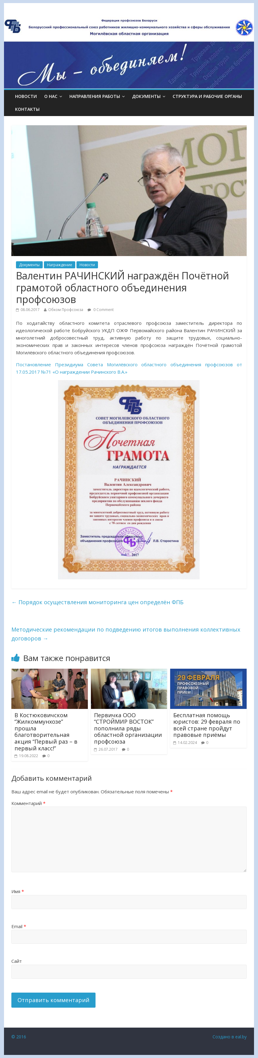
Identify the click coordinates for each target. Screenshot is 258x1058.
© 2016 (18, 1037)
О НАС (50, 96)
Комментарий (28, 803)
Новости (26, 96)
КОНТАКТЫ (27, 109)
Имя (17, 891)
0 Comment (101, 309)
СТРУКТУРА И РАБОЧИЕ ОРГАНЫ (207, 96)
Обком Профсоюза (65, 309)
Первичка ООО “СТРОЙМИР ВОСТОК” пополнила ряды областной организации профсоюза (128, 728)
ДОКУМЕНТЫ (146, 96)
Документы (29, 264)
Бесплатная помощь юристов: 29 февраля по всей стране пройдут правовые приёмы (206, 725)
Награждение (59, 264)
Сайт (16, 961)
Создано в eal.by (230, 1037)
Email (18, 926)
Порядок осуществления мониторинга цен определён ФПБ (97, 602)
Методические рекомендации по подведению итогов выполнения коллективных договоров (125, 634)
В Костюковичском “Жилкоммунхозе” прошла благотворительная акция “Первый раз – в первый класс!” (45, 731)
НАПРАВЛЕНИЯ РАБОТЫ (94, 96)
